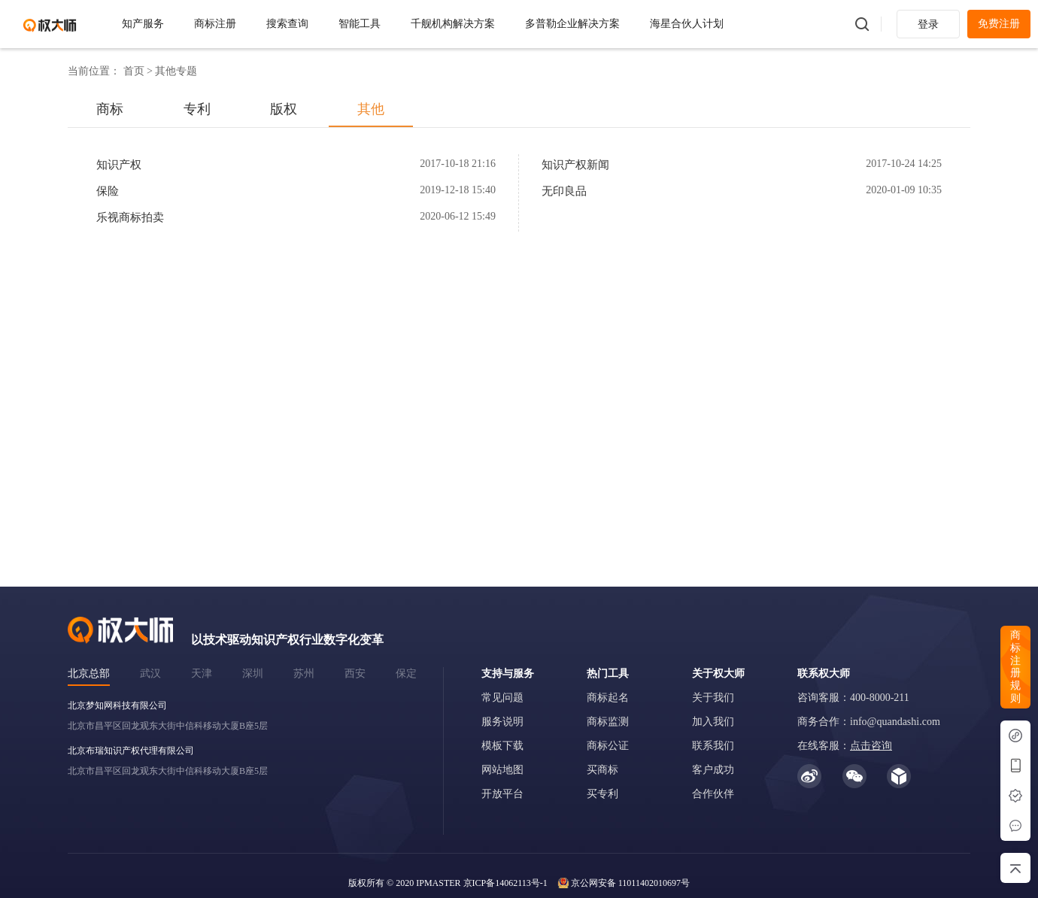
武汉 (150, 673)
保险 (107, 191)
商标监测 (608, 721)
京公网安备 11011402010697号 (630, 883)
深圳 (252, 673)
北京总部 (89, 673)
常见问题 (502, 697)
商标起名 (608, 697)
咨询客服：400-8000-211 (853, 697)
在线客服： (844, 745)
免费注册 (999, 23)
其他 (370, 109)
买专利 (602, 793)
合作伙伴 (713, 793)
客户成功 (713, 769)
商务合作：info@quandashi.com (868, 721)
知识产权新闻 (575, 165)
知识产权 (118, 165)
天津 (201, 673)
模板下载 (502, 745)
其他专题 (176, 71)
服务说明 (502, 721)
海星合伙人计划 (687, 23)
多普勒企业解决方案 (572, 23)
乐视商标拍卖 (130, 217)
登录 (928, 24)
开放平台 (502, 793)
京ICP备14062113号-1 (505, 883)
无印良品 (564, 191)
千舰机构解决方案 (453, 23)
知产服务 (143, 23)
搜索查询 (287, 23)
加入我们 (713, 721)
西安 (355, 673)
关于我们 (713, 697)
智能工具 (359, 23)
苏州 (303, 673)
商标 (109, 109)
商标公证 (608, 745)
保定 (406, 673)
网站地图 (502, 769)
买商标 (602, 769)
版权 (283, 109)
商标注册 (215, 23)
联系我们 (713, 745)
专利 (197, 109)
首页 (133, 71)
